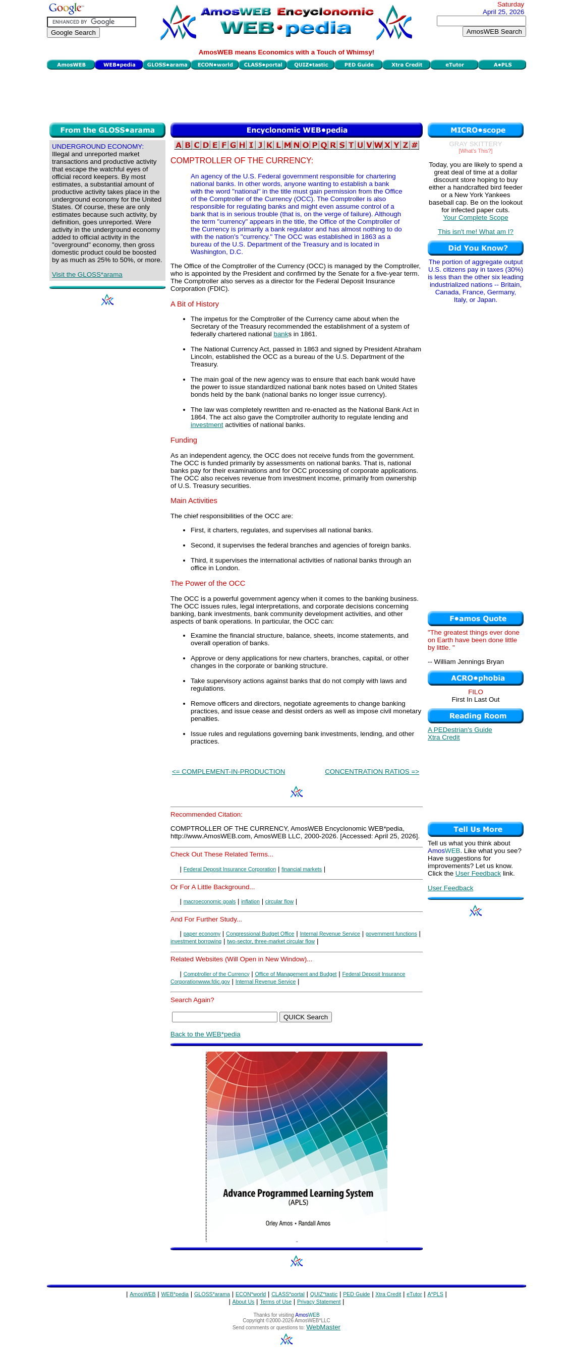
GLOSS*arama (212, 1294)
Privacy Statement (318, 1302)
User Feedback (478, 873)
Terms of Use (276, 1302)
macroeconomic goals (210, 901)
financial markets (301, 869)
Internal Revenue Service (330, 934)
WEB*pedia (175, 1294)
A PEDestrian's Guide (460, 729)
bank (280, 334)
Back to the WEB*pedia (205, 1034)
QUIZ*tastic (323, 1294)
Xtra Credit (444, 737)
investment (207, 424)
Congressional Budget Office (260, 934)
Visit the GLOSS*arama (87, 274)
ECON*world (251, 1294)
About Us (244, 1302)
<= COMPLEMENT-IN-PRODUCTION (228, 771)
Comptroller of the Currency (217, 974)
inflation (250, 901)
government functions (391, 934)
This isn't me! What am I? (475, 231)
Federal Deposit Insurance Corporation (230, 869)
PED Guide (356, 1294)
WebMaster (323, 1327)
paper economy (202, 934)
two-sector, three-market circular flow (271, 941)
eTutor (414, 1294)
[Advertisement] (286, 94)
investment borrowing (195, 941)
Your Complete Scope (475, 217)
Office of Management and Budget (295, 974)
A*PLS (435, 1294)
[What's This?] (476, 151)
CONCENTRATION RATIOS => (372, 771)
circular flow (279, 901)
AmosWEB (143, 1294)
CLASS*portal (288, 1294)
